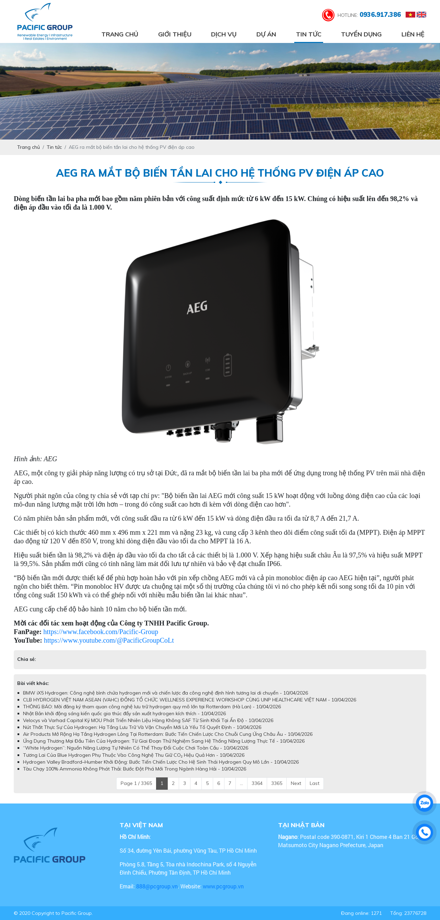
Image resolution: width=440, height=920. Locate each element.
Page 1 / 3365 (136, 783)
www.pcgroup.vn (224, 886)
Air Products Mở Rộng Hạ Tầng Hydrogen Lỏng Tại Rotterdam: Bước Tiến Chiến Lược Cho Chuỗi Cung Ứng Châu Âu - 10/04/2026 (167, 734)
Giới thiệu (174, 34)
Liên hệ (413, 34)
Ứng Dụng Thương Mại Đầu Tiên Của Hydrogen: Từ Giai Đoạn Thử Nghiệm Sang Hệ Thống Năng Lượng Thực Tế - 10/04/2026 (164, 741)
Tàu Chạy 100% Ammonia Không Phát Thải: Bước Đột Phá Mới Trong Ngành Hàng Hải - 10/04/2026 (134, 769)
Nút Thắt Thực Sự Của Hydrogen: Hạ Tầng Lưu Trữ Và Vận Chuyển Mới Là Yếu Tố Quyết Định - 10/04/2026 (142, 727)
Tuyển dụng (361, 34)
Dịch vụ (223, 34)
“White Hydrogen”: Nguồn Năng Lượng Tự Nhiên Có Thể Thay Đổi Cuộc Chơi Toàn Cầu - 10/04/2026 (135, 748)
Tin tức (308, 34)
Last (314, 783)
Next (296, 783)
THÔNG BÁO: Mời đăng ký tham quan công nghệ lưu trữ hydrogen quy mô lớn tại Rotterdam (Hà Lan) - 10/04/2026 (152, 706)
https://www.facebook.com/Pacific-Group (100, 631)
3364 (257, 783)
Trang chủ (119, 34)
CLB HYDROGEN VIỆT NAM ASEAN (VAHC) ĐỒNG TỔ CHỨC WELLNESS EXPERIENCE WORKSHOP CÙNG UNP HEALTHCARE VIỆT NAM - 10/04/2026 (189, 700)
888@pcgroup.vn (157, 886)
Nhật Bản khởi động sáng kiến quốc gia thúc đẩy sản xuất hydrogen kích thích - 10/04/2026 (124, 713)
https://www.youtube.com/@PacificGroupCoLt (109, 640)
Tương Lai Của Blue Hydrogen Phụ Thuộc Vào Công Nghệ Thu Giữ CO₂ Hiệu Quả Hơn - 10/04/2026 (133, 755)
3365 (276, 783)
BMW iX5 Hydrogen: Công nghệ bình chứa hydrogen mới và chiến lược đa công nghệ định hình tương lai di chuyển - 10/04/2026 (165, 693)
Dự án (266, 34)
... (241, 783)
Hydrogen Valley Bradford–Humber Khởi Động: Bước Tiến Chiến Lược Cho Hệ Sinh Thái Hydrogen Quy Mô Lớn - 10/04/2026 (161, 762)
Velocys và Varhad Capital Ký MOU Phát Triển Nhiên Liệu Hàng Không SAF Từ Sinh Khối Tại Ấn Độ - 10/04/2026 (148, 720)
